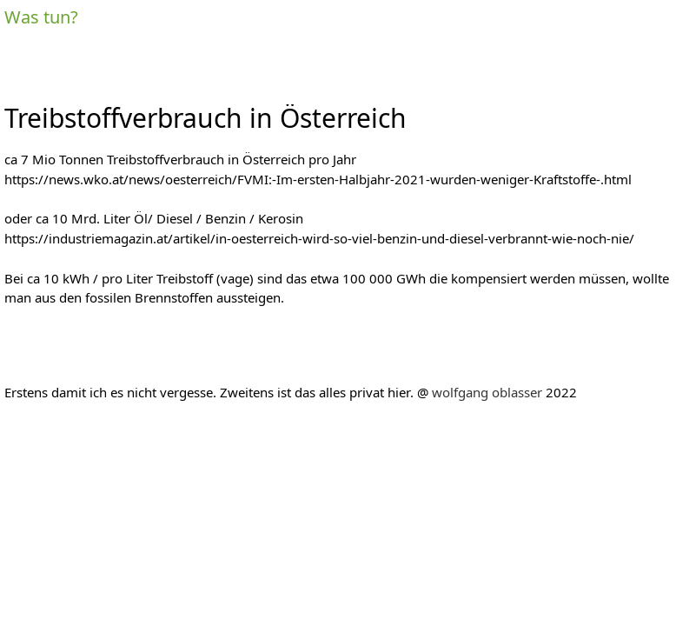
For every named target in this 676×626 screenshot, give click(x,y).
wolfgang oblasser (487, 393)
